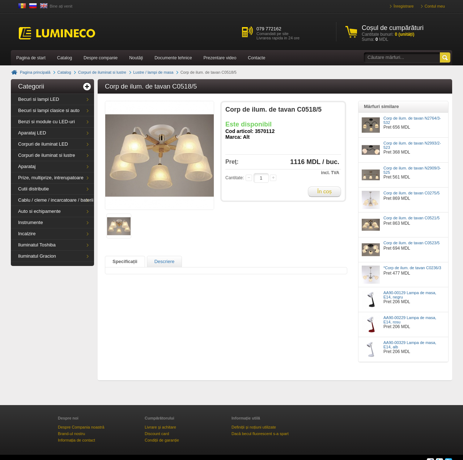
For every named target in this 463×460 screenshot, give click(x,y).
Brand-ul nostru (71, 433)
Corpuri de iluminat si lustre (102, 72)
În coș (324, 191)
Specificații (124, 261)
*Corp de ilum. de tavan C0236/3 (412, 268)
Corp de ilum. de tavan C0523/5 (411, 243)
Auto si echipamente (39, 211)
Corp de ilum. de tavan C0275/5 (411, 193)
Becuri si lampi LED (38, 99)
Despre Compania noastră (81, 427)
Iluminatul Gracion (37, 256)
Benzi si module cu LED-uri (46, 121)
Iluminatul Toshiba (37, 245)
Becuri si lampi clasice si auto (49, 110)
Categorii (31, 86)
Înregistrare (404, 6)
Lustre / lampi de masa (153, 72)
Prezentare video (220, 57)
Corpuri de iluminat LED (43, 144)
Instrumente (30, 222)
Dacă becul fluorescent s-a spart (260, 433)
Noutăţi (136, 57)
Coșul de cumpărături (393, 27)
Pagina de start (31, 57)
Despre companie (101, 57)
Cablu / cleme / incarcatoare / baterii (55, 200)
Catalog (64, 57)
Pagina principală (35, 72)
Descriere (164, 261)
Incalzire (26, 233)
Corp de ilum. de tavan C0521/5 (411, 218)
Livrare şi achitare (160, 427)
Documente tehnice (173, 57)
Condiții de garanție (162, 440)
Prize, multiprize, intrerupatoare (51, 177)
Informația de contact (76, 440)
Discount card (157, 433)
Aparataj (26, 166)
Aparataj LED (32, 133)
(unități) (404, 34)
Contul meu (435, 6)
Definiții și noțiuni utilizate (254, 427)
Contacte (256, 57)
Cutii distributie (33, 189)
